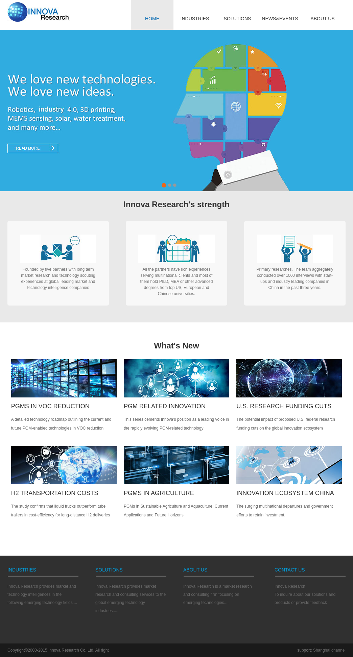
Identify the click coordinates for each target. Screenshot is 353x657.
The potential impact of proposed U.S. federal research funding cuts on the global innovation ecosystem (285, 424)
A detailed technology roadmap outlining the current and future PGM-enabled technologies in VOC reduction (61, 424)
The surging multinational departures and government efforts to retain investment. (284, 510)
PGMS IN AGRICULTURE (159, 493)
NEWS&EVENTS (280, 18)
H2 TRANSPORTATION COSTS (54, 493)
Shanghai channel (329, 650)
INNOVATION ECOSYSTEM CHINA (285, 493)
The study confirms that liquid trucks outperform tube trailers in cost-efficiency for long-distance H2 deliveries (60, 510)
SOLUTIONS (237, 18)
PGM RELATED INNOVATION (165, 406)
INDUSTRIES (195, 18)
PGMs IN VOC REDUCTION (50, 406)
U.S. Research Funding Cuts (283, 406)
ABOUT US (322, 18)
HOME (152, 18)
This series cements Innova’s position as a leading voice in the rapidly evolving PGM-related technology (176, 424)
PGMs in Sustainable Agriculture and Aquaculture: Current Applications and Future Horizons (176, 510)
